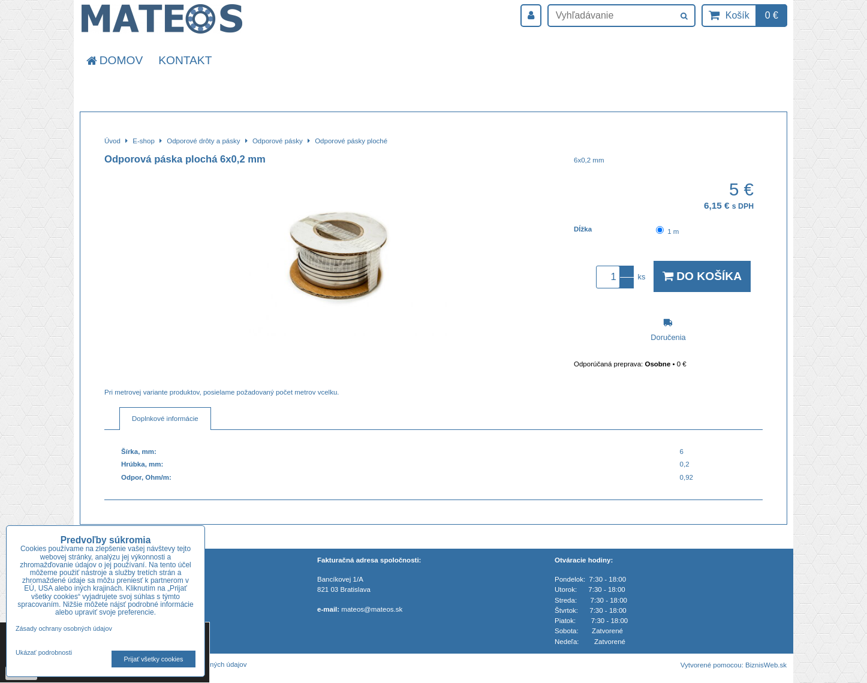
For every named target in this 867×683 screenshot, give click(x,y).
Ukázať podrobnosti (44, 652)
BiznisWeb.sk (766, 665)
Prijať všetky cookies (153, 659)
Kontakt (185, 60)
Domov (114, 60)
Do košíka (702, 276)
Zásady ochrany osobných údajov (64, 628)
